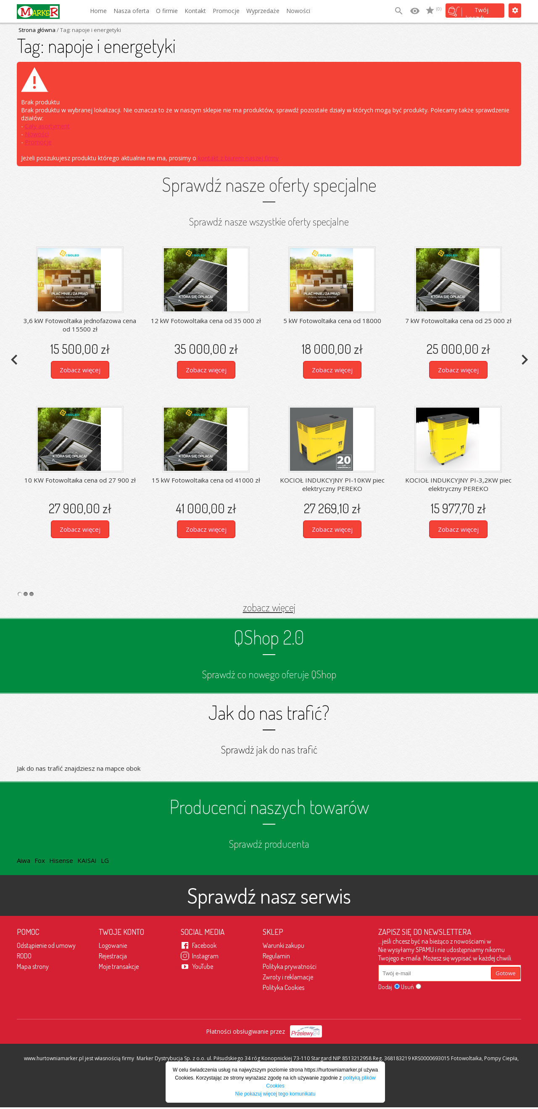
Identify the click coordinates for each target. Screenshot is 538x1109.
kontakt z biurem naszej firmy (238, 158)
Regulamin (276, 956)
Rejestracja (113, 956)
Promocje (226, 11)
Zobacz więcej (80, 370)
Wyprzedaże (263, 11)
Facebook (204, 945)
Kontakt (195, 11)
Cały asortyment (47, 126)
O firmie (167, 11)
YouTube (202, 966)
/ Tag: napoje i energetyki (88, 30)
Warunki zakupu (283, 945)
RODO (24, 956)
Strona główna (36, 30)
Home (98, 11)
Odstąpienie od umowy (46, 945)
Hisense (61, 860)
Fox (39, 860)
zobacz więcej (269, 607)
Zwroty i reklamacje (288, 977)
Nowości (298, 11)
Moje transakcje (119, 966)
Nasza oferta (131, 11)
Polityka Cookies (283, 987)
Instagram (205, 956)
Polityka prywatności (289, 966)
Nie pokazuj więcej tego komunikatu (275, 1094)
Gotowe (506, 973)
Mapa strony (33, 966)
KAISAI (87, 860)
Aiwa (23, 860)
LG (105, 860)
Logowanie (113, 945)
